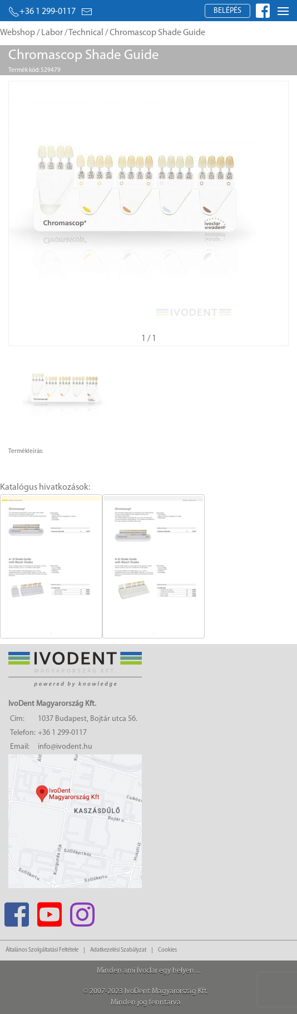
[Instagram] (82, 911)
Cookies (167, 950)
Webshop (17, 32)
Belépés (227, 11)
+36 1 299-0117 (42, 11)
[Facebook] (16, 911)
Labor (52, 32)
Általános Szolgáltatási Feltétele (42, 950)
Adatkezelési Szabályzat (118, 950)
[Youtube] (49, 911)
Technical (85, 32)
